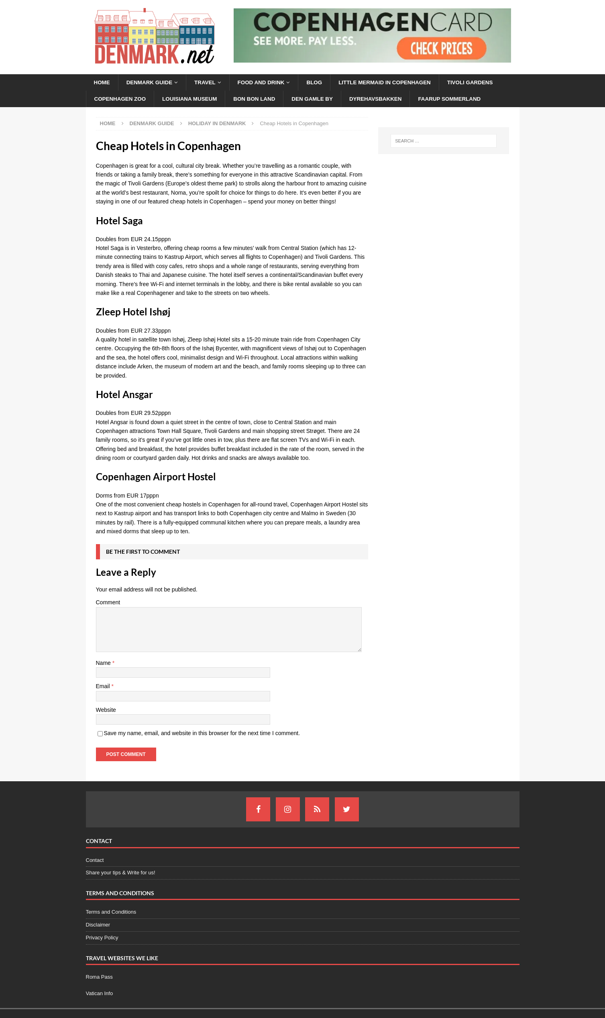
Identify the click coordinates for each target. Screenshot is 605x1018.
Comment (108, 603)
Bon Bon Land (260, 99)
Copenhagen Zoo (121, 99)
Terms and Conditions (111, 913)
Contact (95, 861)
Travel (208, 82)
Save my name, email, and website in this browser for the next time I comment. (202, 734)
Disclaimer (98, 925)
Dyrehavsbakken (385, 99)
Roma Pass (99, 978)
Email (104, 687)
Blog (321, 82)
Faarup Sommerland (462, 99)
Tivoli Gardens (482, 82)
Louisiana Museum (193, 99)
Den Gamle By (320, 99)
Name (104, 663)
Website (106, 710)
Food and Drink (265, 82)
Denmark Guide (151, 82)
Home (102, 82)
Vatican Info (99, 994)
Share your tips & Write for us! (120, 873)
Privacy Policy (102, 938)
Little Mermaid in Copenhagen (393, 82)
